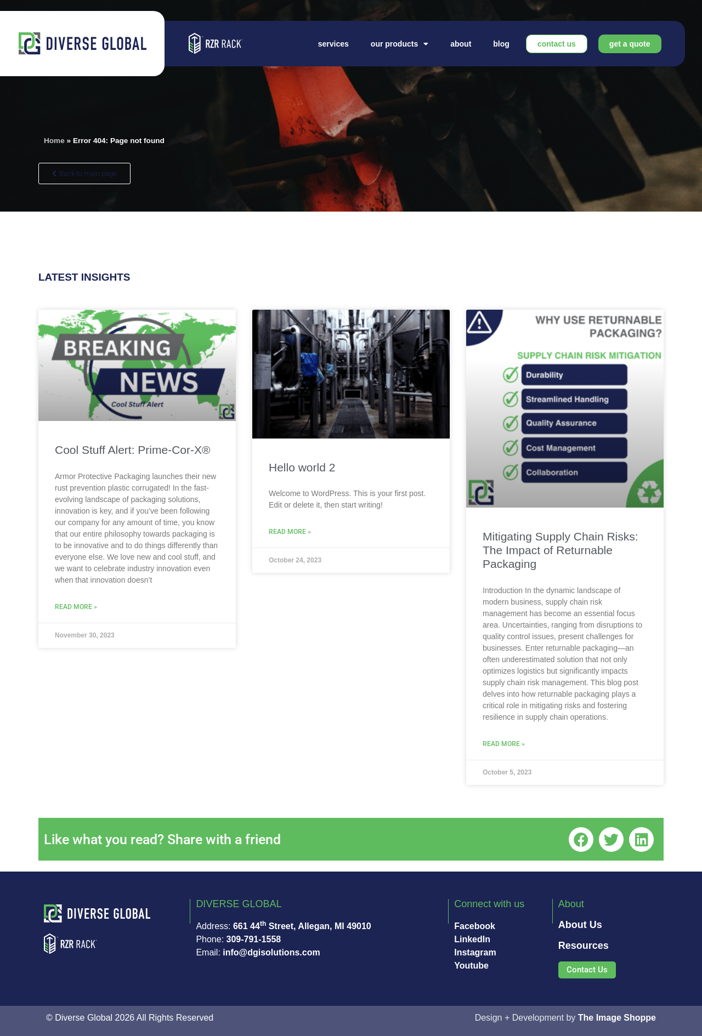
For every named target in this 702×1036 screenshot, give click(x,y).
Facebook (474, 926)
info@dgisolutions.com (271, 952)
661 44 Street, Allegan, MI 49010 (302, 926)
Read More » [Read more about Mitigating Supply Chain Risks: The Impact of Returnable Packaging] (504, 744)
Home (54, 140)
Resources (583, 945)
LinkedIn (472, 939)
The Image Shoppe (617, 1017)
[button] (581, 839)
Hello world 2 (302, 467)
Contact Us (556, 43)
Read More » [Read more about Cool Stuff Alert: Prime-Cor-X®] (76, 607)
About (460, 43)
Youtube (471, 965)
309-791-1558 (254, 939)
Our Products (399, 44)
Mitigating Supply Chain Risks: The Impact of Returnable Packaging (560, 550)
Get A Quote (629, 43)
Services (333, 43)
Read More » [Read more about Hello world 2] (290, 532)
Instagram (475, 952)
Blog (501, 43)
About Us (580, 924)
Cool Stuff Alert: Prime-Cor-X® (133, 449)
